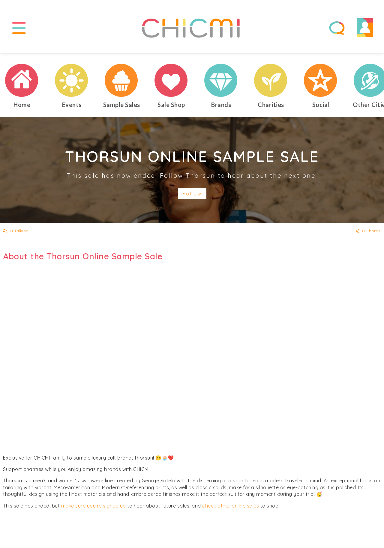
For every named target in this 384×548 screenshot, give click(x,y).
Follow (192, 194)
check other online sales (230, 506)
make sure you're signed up (93, 506)
